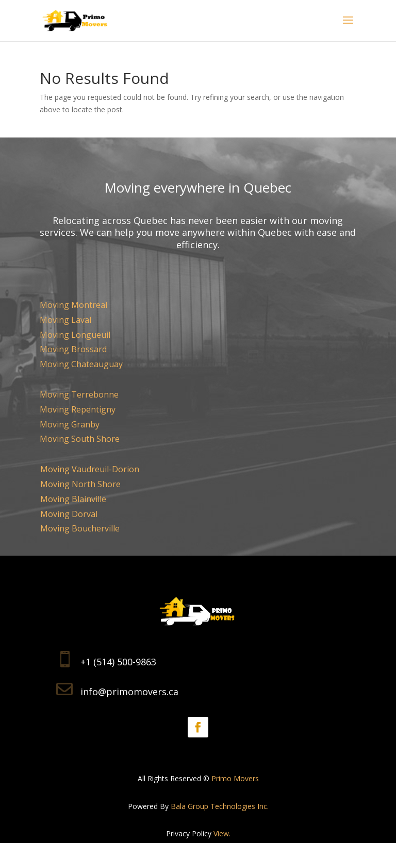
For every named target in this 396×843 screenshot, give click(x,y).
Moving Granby (70, 424)
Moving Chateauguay (81, 364)
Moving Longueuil (75, 334)
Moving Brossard (73, 349)
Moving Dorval (68, 514)
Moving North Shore (80, 484)
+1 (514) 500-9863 (118, 662)
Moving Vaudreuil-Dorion (89, 469)
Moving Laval (65, 319)
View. (221, 833)
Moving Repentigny (78, 409)
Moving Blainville (73, 499)
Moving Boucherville (80, 528)
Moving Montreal (73, 305)
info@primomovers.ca (129, 691)
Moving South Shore (80, 438)
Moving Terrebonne (79, 394)
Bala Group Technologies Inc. (220, 806)
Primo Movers (235, 778)
